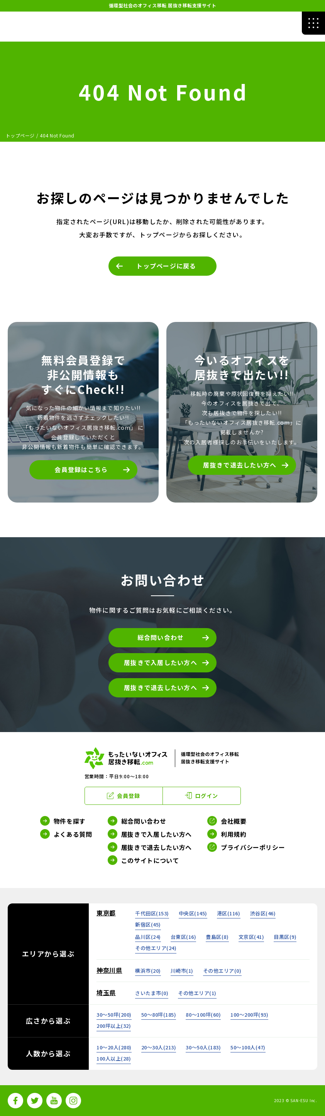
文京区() (251, 936)
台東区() (183, 936)
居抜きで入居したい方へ (160, 662)
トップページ (20, 135)
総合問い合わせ (160, 637)
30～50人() (203, 1047)
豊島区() (217, 936)
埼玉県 (106, 992)
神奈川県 (109, 970)
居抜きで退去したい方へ (239, 464)
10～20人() (114, 1047)
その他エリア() (155, 948)
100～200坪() (249, 1014)
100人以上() (113, 1058)
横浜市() (148, 970)
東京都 (106, 912)
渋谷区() (263, 913)
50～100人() (248, 1047)
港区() (228, 913)
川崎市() (182, 970)
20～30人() (158, 1047)
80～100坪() (203, 1014)
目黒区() (285, 936)
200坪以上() (113, 1025)
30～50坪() (114, 1014)
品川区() (148, 936)
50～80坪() (158, 1014)
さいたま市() (151, 993)
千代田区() (152, 913)
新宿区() (148, 924)
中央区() (193, 913)
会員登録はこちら (81, 469)
